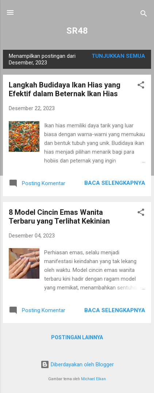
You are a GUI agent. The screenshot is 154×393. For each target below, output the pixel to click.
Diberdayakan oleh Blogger (77, 364)
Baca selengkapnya (114, 183)
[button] (140, 86)
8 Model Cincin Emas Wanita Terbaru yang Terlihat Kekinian (59, 216)
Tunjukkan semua (118, 56)
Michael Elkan (93, 379)
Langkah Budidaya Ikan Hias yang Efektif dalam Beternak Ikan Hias (64, 89)
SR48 (77, 31)
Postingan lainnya (77, 337)
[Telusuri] (143, 15)
